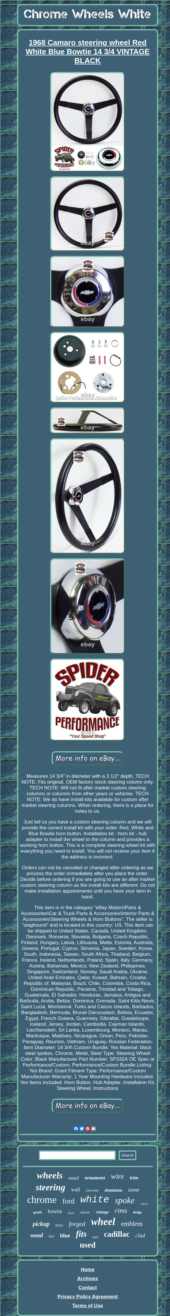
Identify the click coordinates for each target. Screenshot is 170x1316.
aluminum (113, 1190)
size (95, 1237)
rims (121, 1210)
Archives (87, 1278)
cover (134, 1189)
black (71, 1213)
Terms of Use (87, 1305)
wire (117, 1176)
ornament (95, 1177)
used (87, 1244)
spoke (125, 1200)
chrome (42, 1199)
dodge (137, 1212)
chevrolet (92, 1190)
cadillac (117, 1234)
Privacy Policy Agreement (87, 1296)
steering (50, 1187)
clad (140, 1235)
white (94, 1199)
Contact (87, 1287)
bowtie (55, 1211)
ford (68, 1201)
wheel (103, 1221)
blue (65, 1235)
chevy (144, 1203)
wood (36, 1235)
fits (81, 1233)
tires (59, 1225)
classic (85, 1212)
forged (77, 1223)
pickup (41, 1223)
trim (134, 1177)
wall (75, 1189)
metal (73, 1178)
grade (37, 1212)
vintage (102, 1212)
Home (87, 1269)
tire (51, 1236)
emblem (131, 1223)
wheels (50, 1175)
